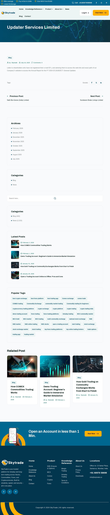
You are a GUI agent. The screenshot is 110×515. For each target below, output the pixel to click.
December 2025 (18, 137)
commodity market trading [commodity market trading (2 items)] (54, 303)
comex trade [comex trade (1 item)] (82, 298)
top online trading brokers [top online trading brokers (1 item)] (75, 329)
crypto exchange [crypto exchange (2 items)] (43, 309)
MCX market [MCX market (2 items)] (27, 319)
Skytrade (14, 62)
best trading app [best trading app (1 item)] (52, 298)
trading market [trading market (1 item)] (29, 334)
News (67, 9)
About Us (59, 9)
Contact (28, 16)
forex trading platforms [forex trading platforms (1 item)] (51, 314)
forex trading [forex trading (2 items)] (35, 314)
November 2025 (18, 141)
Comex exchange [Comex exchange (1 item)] (68, 298)
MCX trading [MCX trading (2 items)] (39, 319)
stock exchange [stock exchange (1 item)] (89, 324)
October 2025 (17, 146)
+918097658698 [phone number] (85, 3)
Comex (49, 476)
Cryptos (50, 480)
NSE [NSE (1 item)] (90, 319)
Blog (21, 16)
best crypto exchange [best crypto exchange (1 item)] (20, 298)
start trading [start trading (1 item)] (76, 324)
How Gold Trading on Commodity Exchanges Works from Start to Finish (47, 266)
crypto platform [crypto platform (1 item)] (58, 309)
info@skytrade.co (96, 477)
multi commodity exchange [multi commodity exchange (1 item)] (56, 319)
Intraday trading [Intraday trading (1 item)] (68, 314)
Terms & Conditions (65, 482)
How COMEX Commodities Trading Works (36, 245)
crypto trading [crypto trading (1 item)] (71, 309)
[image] (13, 445)
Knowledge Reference (34, 9)
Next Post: (96, 96)
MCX (49, 472)
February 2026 (18, 128)
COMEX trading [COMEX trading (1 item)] (18, 303)
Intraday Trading (64, 476)
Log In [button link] (85, 13)
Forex (49, 483)
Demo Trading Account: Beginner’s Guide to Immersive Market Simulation (48, 256)
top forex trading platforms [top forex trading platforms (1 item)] (53, 329)
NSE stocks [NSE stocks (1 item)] (45, 324)
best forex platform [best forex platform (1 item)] (37, 298)
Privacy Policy (78, 471)
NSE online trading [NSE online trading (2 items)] (31, 324)
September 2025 (18, 150)
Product (49, 9)
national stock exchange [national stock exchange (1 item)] (77, 319)
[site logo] (8, 13)
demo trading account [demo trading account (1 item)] (20, 314)
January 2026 (17, 133)
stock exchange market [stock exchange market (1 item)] (20, 329)
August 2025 (17, 154)
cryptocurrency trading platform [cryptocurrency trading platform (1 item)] (23, 309)
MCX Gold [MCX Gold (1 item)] (16, 319)
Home (21, 9)
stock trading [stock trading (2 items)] (36, 329)
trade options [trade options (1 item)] (92, 329)
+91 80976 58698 (98, 473)
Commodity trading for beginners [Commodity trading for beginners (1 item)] (78, 303)
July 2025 (16, 159)
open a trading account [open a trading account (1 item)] (60, 324)
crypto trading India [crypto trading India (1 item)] (86, 309)
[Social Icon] (96, 2)
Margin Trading (64, 470)
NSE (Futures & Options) (52, 467)
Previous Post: (15, 96)
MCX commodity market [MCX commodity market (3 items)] (85, 314)
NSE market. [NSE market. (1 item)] (17, 324)
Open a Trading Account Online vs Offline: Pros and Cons (42, 276)
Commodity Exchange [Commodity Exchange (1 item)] (34, 303)
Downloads (79, 476)
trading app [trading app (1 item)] (16, 334)
